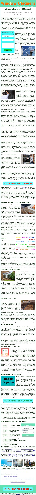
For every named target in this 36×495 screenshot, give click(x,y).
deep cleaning (16, 450)
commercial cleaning (21, 451)
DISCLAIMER (32, 6)
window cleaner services (12, 416)
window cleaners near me (7, 393)
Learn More (18, 494)
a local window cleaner (25, 384)
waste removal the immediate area (23, 456)
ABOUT (24, 6)
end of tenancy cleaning (16, 455)
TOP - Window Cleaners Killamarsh (9, 476)
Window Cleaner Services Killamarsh (14, 421)
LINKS (21, 6)
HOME (18, 6)
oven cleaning (8, 449)
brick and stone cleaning (27, 449)
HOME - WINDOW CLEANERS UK (18, 482)
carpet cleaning (11, 454)
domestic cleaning (28, 454)
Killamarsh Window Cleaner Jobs (23, 469)
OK (23, 494)
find (5, 407)
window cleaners (28, 350)
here (32, 418)
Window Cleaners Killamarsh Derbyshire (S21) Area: (14, 17)
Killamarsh (24, 187)
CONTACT (28, 6)
